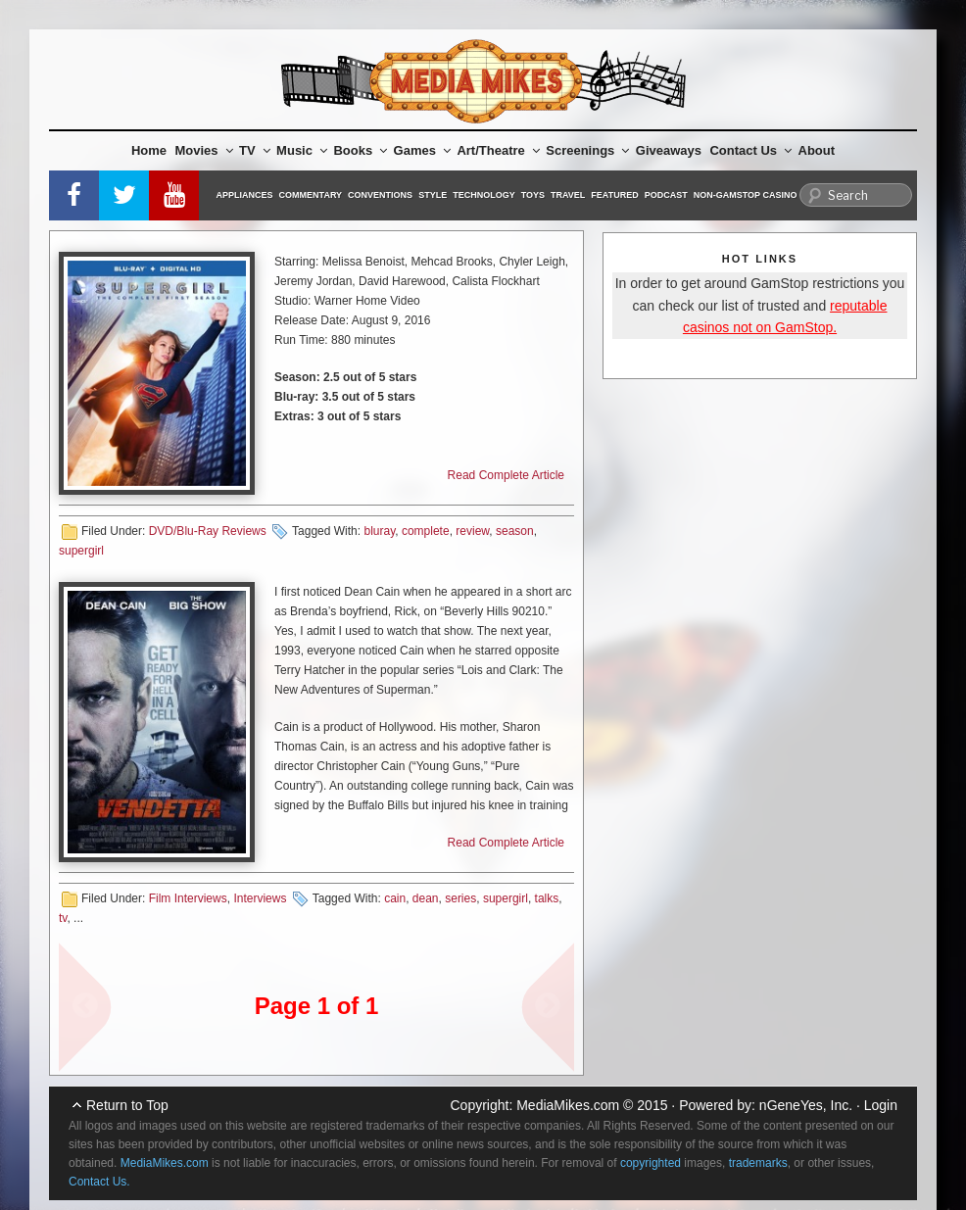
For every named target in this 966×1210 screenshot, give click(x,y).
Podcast (666, 195)
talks (547, 898)
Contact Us (750, 150)
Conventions (380, 195)
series (460, 898)
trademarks (758, 1163)
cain (395, 898)
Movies (204, 150)
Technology (484, 195)
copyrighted (650, 1163)
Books (360, 150)
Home (149, 150)
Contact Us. (99, 1181)
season (515, 531)
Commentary (311, 195)
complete (426, 531)
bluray (379, 531)
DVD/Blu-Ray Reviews (207, 531)
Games (422, 150)
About (817, 150)
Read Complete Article (506, 475)
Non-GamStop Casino (745, 195)
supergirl (81, 550)
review (472, 531)
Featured (614, 195)
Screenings (587, 150)
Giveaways (668, 150)
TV (254, 150)
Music (301, 150)
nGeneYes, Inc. (805, 1105)
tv (63, 918)
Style (432, 195)
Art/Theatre (498, 150)
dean (425, 898)
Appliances (245, 195)
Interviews (259, 898)
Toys (533, 195)
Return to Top (127, 1105)
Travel (568, 195)
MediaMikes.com (567, 1105)
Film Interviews (188, 898)
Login (880, 1105)
